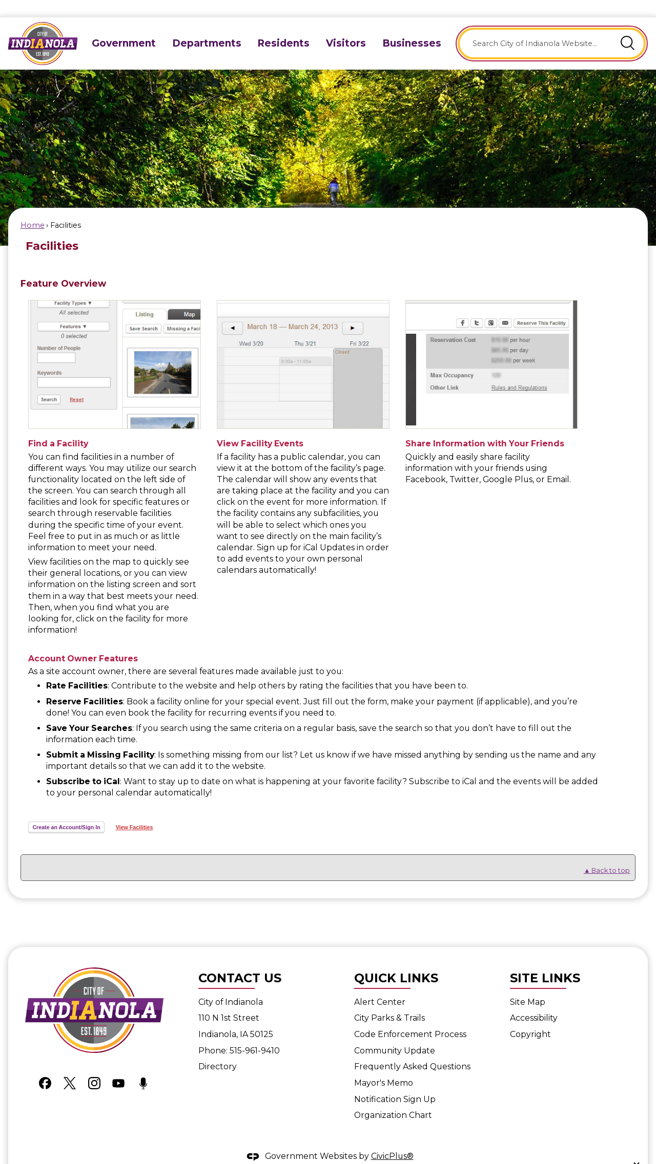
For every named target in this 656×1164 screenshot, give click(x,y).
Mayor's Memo (383, 1065)
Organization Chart (393, 1098)
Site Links (545, 960)
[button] (628, 26)
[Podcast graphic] (143, 1065)
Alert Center (379, 984)
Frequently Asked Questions (412, 1049)
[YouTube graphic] (118, 1065)
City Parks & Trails (389, 1000)
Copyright (530, 1017)
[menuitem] (124, 26)
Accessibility (534, 1000)
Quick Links (396, 960)
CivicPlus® (392, 1139)
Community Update (394, 1033)
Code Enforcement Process (410, 1017)
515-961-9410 (255, 1033)
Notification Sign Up (395, 1082)
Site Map (527, 984)
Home (32, 207)
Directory (217, 1049)
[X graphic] (70, 1065)
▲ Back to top (607, 853)
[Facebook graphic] (45, 1065)
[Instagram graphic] (94, 1065)
